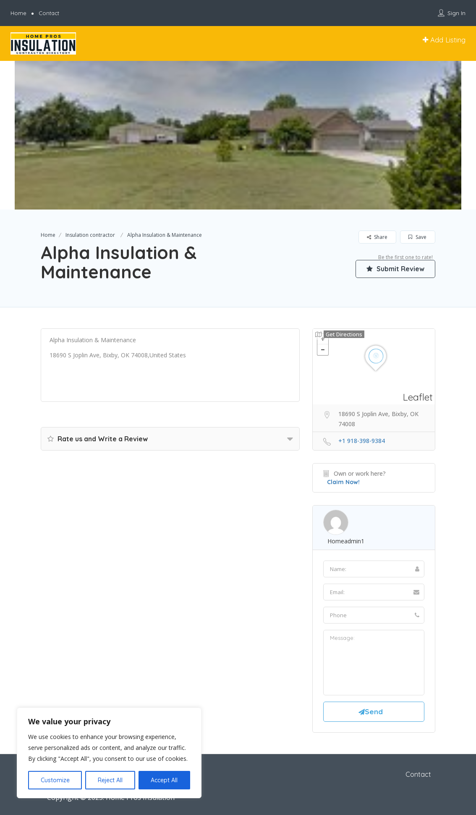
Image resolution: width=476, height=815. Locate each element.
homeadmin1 (345, 541)
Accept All (164, 780)
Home (18, 13)
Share (377, 237)
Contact (49, 13)
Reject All (110, 780)
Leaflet (418, 397)
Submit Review (395, 269)
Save (417, 237)
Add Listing (444, 39)
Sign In (456, 13)
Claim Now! (343, 482)
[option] (238, 135)
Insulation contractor (90, 234)
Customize (55, 780)
